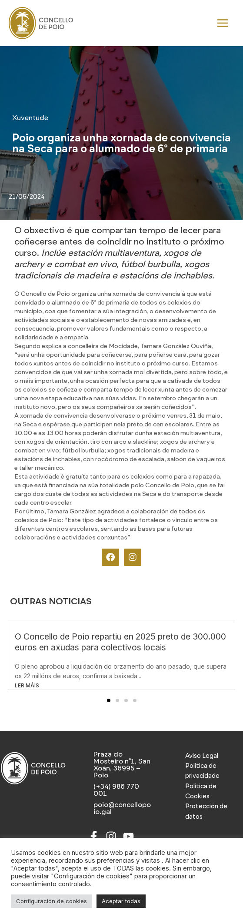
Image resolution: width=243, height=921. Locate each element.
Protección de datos (206, 814)
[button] (108, 703)
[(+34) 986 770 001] (121, 793)
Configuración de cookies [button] (51, 901)
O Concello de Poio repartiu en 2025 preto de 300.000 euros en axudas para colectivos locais (120, 644)
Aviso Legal (201, 758)
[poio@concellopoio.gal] (121, 811)
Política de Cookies (200, 794)
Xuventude (30, 121)
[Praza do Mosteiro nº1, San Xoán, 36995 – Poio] (121, 767)
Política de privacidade (202, 773)
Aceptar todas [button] (121, 901)
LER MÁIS (27, 688)
